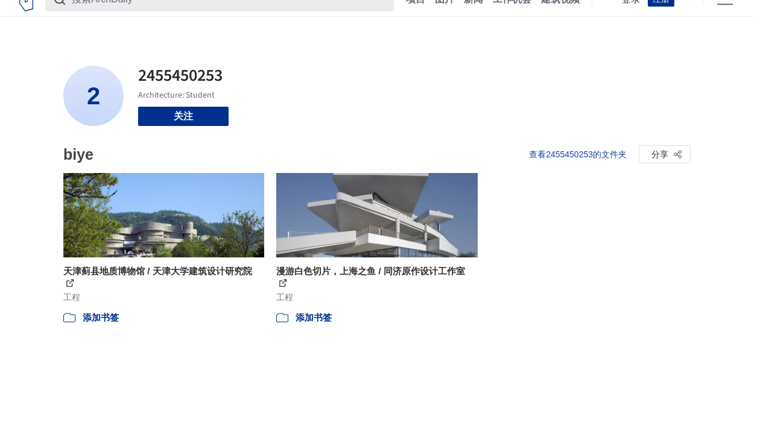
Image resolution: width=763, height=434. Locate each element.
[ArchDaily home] (26, 17)
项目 (415, 17)
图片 (444, 17)
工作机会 (512, 17)
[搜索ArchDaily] (229, 17)
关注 (183, 116)
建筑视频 (560, 17)
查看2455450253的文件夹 (578, 154)
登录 (631, 17)
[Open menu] (725, 17)
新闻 (473, 17)
